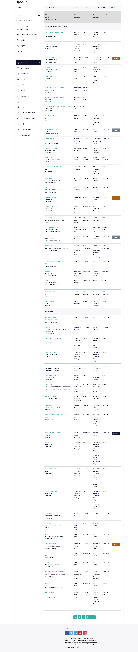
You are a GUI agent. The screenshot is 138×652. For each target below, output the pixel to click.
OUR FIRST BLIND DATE (51, 469)
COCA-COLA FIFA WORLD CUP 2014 (56, 415)
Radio (23, 124)
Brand (47, 17)
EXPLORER (48, 523)
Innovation (24, 74)
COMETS (47, 237)
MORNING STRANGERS (51, 514)
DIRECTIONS (48, 157)
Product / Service (50, 19)
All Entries (114, 8)
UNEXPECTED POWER (51, 318)
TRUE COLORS (49, 246)
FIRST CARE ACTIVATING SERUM (54, 88)
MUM (46, 583)
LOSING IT (48, 534)
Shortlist (101, 8)
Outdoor (24, 96)
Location (86, 15)
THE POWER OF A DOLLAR (52, 58)
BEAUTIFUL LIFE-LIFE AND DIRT (53, 339)
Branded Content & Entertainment (26, 28)
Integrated (24, 79)
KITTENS (47, 562)
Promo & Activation (28, 118)
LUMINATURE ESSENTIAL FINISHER (54, 97)
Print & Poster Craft (28, 113)
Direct (23, 51)
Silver (76, 8)
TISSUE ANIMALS (49, 76)
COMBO (47, 271)
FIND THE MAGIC (50, 116)
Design (23, 40)
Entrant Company (77, 16)
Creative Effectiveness (29, 35)
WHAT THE (48, 280)
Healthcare (25, 68)
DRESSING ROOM (50, 178)
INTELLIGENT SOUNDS (51, 129)
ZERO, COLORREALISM (51, 227)
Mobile (23, 90)
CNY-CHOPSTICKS (50, 396)
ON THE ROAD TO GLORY (52, 206)
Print (22, 107)
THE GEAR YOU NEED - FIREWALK (54, 572)
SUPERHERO (48, 405)
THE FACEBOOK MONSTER (52, 491)
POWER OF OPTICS (50, 44)
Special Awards (26, 130)
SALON (47, 188)
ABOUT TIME (48, 385)
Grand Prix (50, 8)
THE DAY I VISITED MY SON (53, 433)
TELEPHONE (48, 327)
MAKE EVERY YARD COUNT (53, 167)
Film (22, 57)
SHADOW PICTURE (50, 197)
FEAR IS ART (48, 67)
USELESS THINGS (49, 593)
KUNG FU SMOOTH (50, 301)
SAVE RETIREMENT (50, 139)
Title (46, 15)
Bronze (88, 8)
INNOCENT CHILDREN (51, 148)
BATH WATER (49, 553)
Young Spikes (25, 135)
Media (23, 85)
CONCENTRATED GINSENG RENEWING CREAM (58, 106)
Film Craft (24, 62)
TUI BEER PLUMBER (50, 292)
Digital (23, 46)
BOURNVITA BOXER (50, 375)
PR (21, 102)
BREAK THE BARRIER (50, 544)
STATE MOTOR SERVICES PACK (54, 262)
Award (114, 15)
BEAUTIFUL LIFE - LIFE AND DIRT (54, 32)
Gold (63, 8)
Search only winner (25, 20)
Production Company (96, 16)
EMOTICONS (48, 218)
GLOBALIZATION (49, 442)
